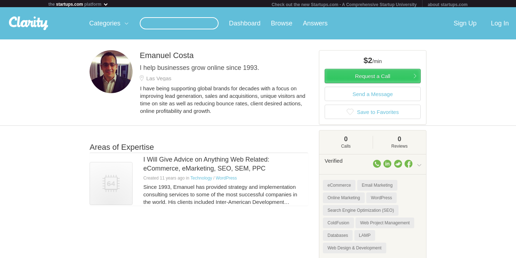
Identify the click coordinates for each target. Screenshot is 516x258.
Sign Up (465, 24)
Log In (500, 24)
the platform (78, 4)
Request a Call (372, 78)
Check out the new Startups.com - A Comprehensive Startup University (344, 4)
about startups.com (448, 4)
